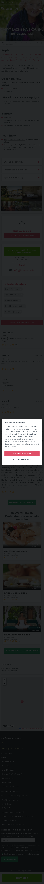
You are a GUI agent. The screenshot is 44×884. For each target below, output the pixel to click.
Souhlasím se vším (22, 453)
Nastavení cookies (22, 460)
